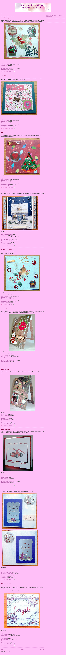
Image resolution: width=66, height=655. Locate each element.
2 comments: (11, 128)
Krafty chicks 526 (4, 63)
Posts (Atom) (7, 651)
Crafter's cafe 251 (4, 638)
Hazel (5, 71)
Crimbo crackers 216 (5, 355)
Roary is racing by (5, 429)
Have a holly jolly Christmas (7, 18)
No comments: (11, 425)
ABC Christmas (4, 232)
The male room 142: (5, 477)
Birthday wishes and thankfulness (9, 490)
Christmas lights (5, 133)
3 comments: (11, 71)
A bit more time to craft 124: (6, 66)
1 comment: (11, 304)
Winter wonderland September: (7, 234)
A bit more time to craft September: (7, 68)
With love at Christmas (6, 249)
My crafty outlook (33, 5)
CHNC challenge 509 (6, 583)
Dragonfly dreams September (6, 474)
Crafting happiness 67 (5, 185)
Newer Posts (3, 649)
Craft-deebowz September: (6, 126)
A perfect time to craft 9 (5, 69)
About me (3, 13)
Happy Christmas (5, 369)
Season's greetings (5, 192)
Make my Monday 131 (5, 64)
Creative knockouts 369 (5, 571)
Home (22, 649)
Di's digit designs (4, 478)
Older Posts (42, 649)
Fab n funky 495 (4, 65)
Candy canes (4, 75)
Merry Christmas (5, 308)
